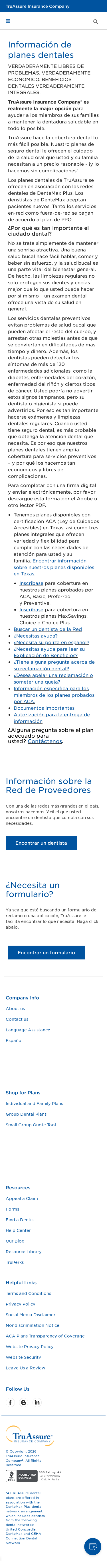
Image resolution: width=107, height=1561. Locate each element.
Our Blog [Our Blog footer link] (15, 1240)
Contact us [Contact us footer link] (17, 1019)
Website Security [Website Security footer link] (23, 1357)
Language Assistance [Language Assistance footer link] (28, 1029)
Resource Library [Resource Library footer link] (24, 1251)
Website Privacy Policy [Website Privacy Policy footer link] (30, 1346)
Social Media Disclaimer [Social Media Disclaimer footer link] (30, 1314)
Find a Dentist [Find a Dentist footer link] (20, 1219)
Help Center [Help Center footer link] (18, 1230)
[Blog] (24, 1402)
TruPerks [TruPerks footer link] (15, 1262)
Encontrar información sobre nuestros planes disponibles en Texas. (54, 567)
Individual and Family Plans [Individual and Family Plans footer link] (34, 1103)
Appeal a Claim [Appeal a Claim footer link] (22, 1198)
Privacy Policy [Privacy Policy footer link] (20, 1303)
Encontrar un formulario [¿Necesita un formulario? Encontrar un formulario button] (46, 952)
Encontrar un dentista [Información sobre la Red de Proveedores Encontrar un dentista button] (41, 843)
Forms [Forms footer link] (12, 1208)
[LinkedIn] (38, 1402)
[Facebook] (11, 1402)
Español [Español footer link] (14, 1040)
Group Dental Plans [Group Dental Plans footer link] (26, 1114)
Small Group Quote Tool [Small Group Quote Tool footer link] (31, 1124)
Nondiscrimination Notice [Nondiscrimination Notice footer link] (32, 1325)
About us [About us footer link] (15, 1008)
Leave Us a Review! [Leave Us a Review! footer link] (26, 1367)
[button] (10, 14)
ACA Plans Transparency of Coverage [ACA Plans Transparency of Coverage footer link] (45, 1335)
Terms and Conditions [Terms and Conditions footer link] (28, 1293)
